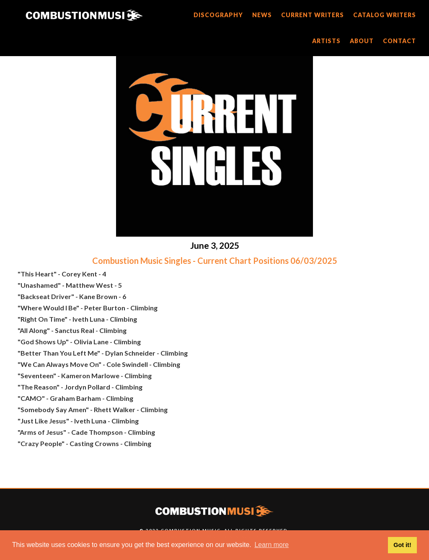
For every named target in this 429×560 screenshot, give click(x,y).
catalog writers (384, 14)
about (362, 40)
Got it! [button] (402, 545)
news (262, 14)
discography (218, 14)
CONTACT (399, 40)
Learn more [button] (271, 544)
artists (326, 40)
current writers (312, 14)
